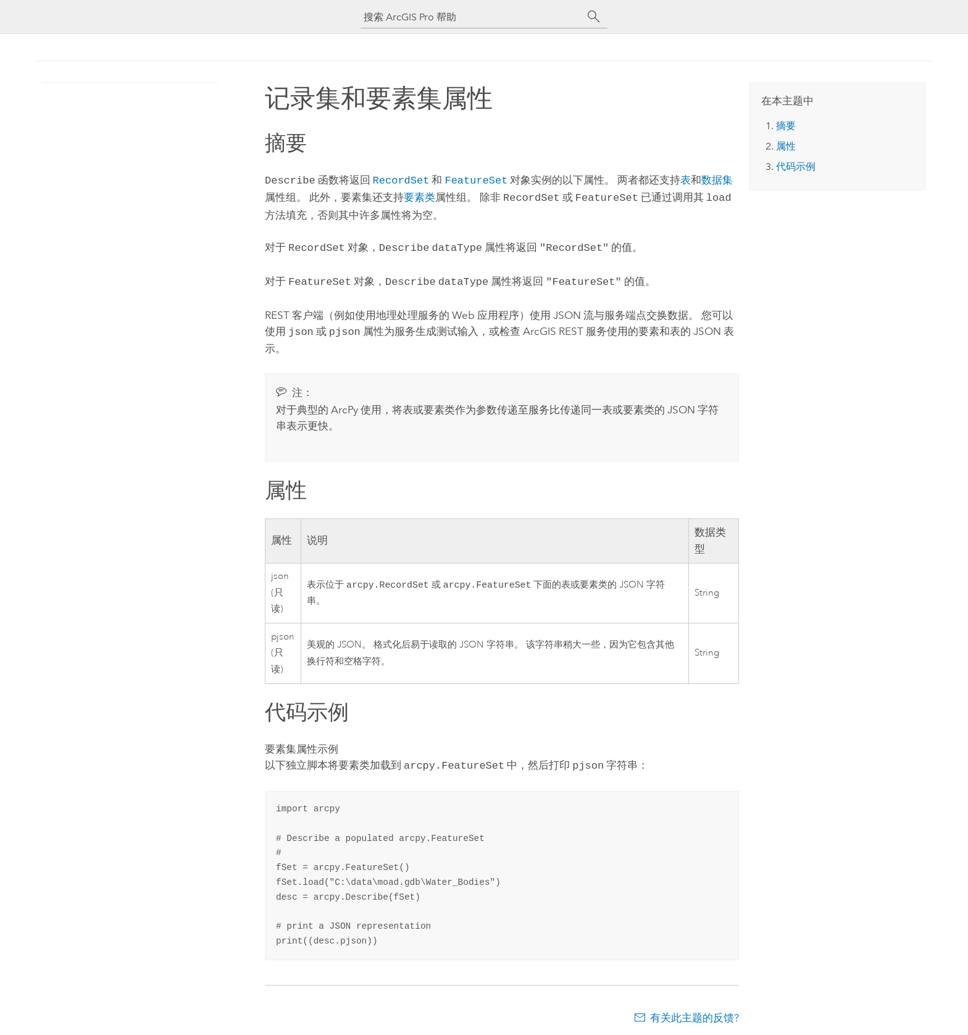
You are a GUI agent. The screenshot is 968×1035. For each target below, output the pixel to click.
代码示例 (796, 166)
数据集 (717, 180)
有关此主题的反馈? (694, 1010)
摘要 (786, 126)
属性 (786, 146)
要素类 (419, 196)
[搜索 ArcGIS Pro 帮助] (472, 17)
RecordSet (401, 179)
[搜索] (594, 17)
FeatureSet (475, 179)
